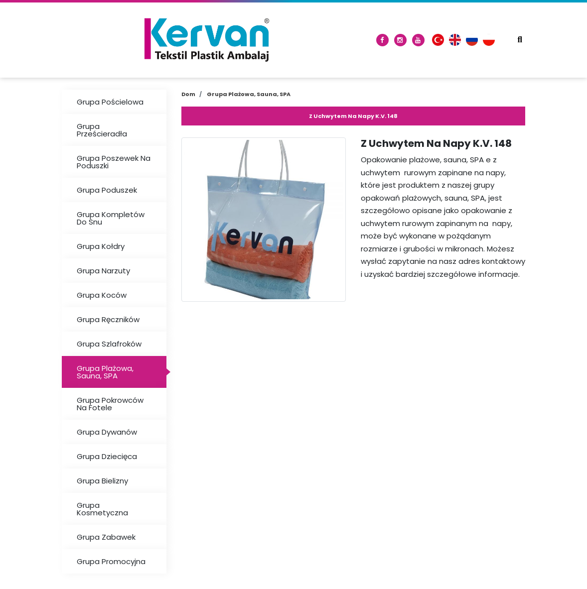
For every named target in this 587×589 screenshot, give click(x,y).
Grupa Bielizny (102, 480)
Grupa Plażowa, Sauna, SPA (105, 372)
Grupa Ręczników (108, 319)
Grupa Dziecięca (107, 456)
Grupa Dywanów (107, 432)
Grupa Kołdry (101, 246)
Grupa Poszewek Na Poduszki (113, 162)
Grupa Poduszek (107, 190)
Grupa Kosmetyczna (102, 509)
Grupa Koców (102, 295)
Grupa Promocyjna (111, 561)
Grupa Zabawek (106, 537)
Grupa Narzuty (103, 270)
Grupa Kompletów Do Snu (111, 218)
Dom (188, 94)
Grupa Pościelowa (110, 102)
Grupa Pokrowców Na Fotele (110, 404)
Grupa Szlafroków (109, 344)
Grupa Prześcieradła (102, 130)
